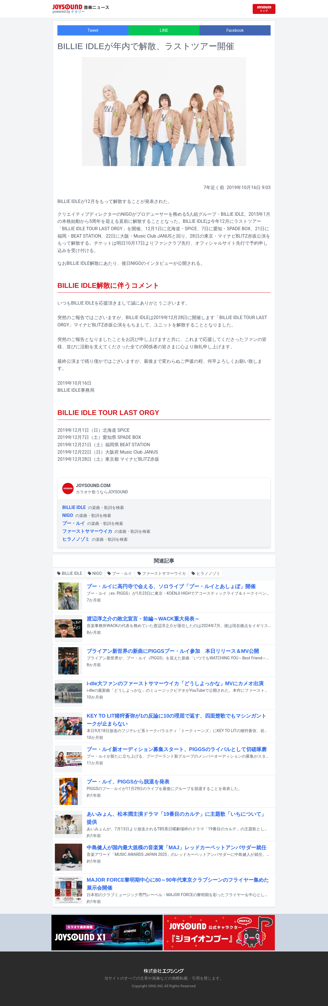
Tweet (93, 30)
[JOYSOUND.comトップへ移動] (264, 9)
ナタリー (78, 12)
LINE (164, 30)
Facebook (235, 30)
